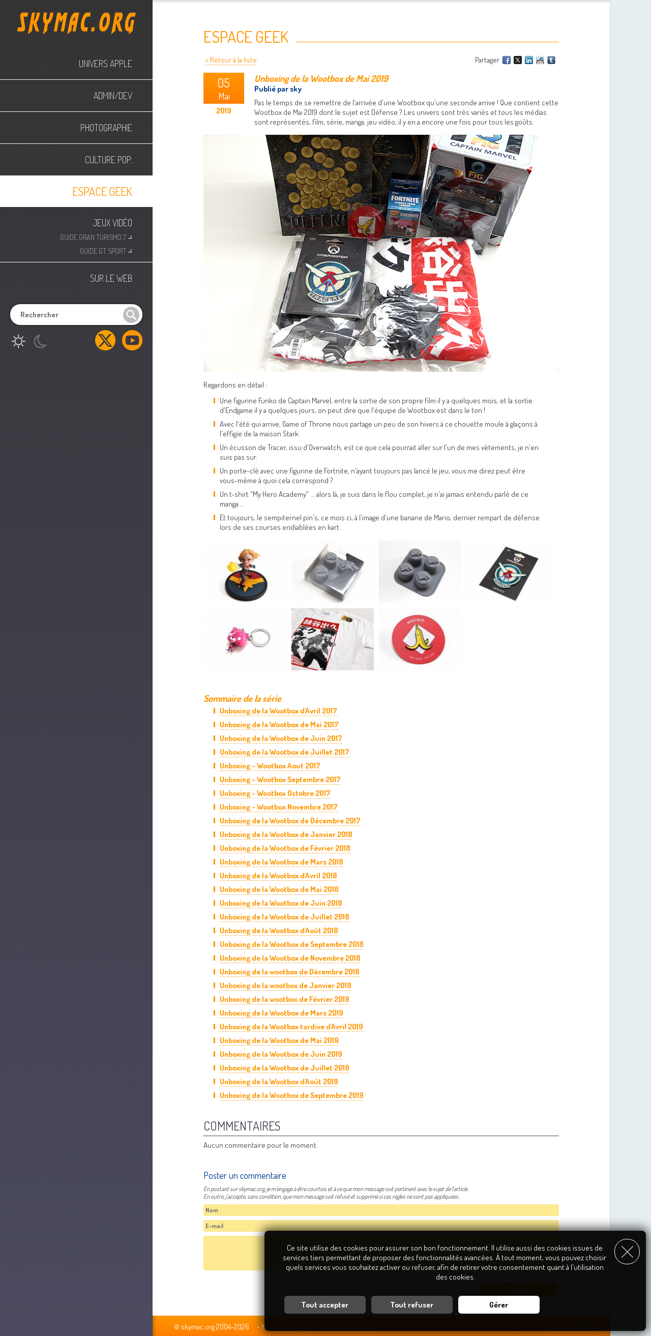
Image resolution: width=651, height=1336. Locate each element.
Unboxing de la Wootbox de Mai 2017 (279, 724)
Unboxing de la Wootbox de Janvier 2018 (286, 834)
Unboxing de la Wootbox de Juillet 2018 (284, 917)
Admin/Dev (113, 95)
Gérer (498, 1303)
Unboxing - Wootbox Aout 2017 (270, 765)
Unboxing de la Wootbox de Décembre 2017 (290, 820)
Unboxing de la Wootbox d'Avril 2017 (278, 711)
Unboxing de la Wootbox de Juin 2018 (281, 903)
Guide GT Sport (106, 250)
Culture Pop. (108, 159)
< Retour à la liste (231, 60)
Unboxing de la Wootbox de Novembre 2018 (290, 958)
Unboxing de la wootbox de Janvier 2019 (285, 985)
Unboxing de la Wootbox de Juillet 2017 (284, 752)
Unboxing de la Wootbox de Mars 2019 (281, 1013)
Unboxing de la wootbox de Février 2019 (284, 999)
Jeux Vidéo (112, 222)
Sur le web (111, 278)
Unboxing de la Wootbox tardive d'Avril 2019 (291, 1026)
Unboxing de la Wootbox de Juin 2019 (281, 1054)
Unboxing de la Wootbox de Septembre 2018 (292, 944)
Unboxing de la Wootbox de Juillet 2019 (284, 1068)
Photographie (106, 127)
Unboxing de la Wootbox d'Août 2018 (279, 930)
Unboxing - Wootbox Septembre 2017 (280, 779)
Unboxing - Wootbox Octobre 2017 (275, 793)
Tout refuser (411, 1303)
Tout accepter (324, 1303)
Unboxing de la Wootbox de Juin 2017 (281, 738)
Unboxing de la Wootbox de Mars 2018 (281, 862)
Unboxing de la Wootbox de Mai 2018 (279, 889)
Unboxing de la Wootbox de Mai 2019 (279, 1040)
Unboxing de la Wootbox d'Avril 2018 (278, 875)
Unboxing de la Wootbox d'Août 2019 (279, 1081)
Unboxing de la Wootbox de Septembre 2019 (292, 1095)
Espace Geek (102, 191)
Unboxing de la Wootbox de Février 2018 (285, 848)
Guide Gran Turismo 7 (96, 236)
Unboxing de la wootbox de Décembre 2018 (290, 971)
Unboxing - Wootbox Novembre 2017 (279, 807)
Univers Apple (105, 63)
